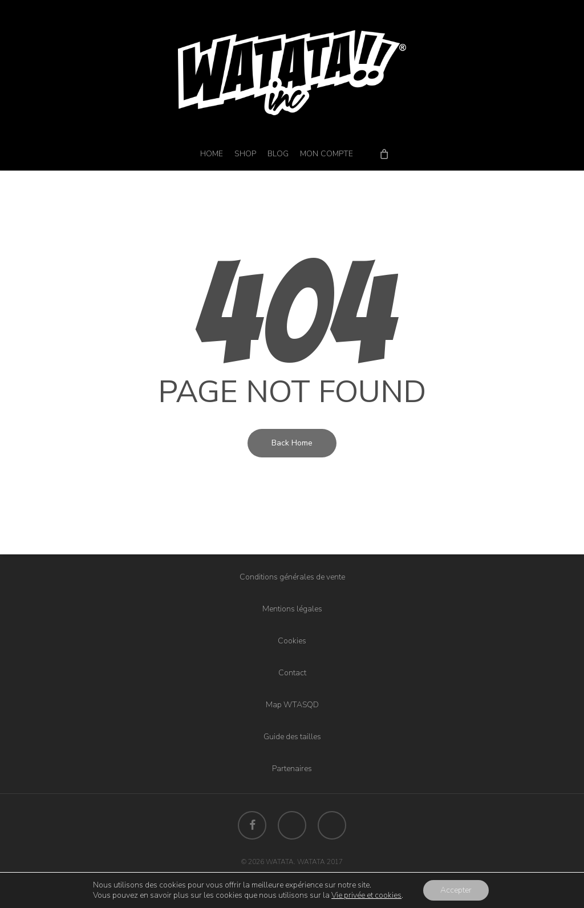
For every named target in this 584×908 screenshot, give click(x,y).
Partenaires (292, 768)
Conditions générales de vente (292, 576)
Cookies (292, 640)
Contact (292, 672)
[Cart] (384, 153)
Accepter (456, 890)
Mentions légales (292, 608)
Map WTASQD (292, 704)
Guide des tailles (292, 736)
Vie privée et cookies (366, 895)
